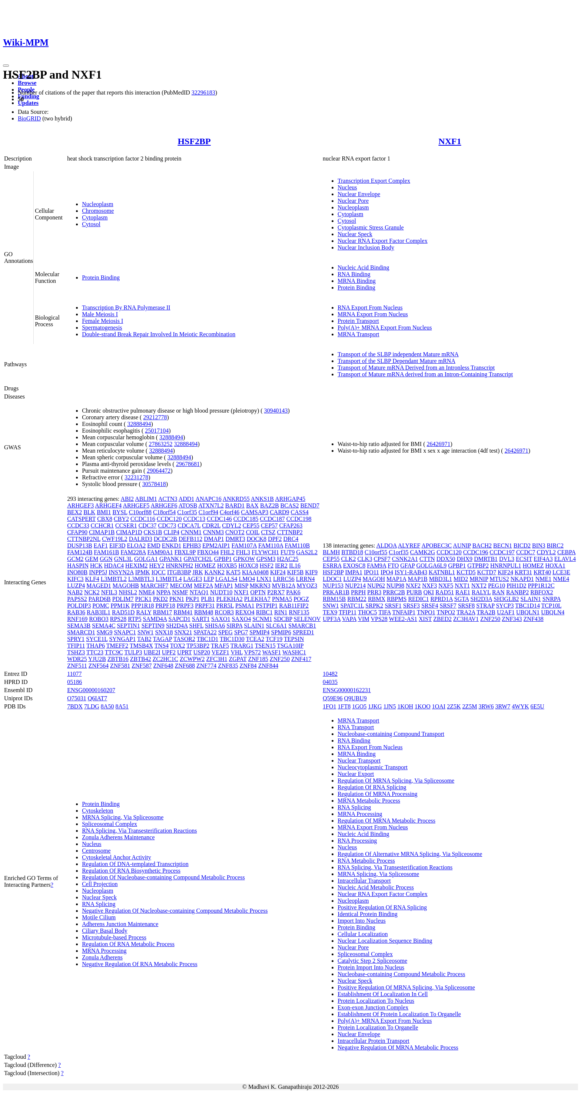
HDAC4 (114, 565)
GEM (92, 559)
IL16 (295, 565)
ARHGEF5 (136, 505)
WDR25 (77, 659)
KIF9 (311, 572)
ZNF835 (228, 665)
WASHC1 (294, 652)
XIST (425, 619)
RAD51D (123, 612)
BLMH (331, 552)
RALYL (481, 592)
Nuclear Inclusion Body (366, 247)
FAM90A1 (160, 552)
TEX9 (330, 612)
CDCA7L (188, 525)
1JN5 (390, 706)
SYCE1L (96, 639)
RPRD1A (441, 599)
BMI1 (104, 512)
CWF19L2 (114, 539)
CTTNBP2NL (83, 539)
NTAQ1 (199, 592)
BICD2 (522, 545)
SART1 (201, 619)
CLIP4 (171, 532)
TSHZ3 (76, 652)
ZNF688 (185, 665)
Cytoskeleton (97, 810)
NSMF (180, 592)
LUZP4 (76, 585)
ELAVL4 (565, 559)
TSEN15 (265, 645)
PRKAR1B (336, 592)
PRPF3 (185, 605)
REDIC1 (418, 599)
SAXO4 (241, 619)
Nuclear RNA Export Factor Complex (383, 241)
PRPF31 (205, 605)
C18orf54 (164, 512)
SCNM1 (262, 619)
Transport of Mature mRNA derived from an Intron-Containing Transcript (425, 374)
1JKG (375, 706)
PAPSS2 (77, 599)
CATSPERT (81, 519)
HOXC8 (248, 565)
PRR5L (225, 605)
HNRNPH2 (179, 565)
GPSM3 (266, 559)
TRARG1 (241, 645)
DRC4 (290, 539)
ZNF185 (258, 659)
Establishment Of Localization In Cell (383, 994)
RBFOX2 (541, 592)
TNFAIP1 (403, 612)
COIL (253, 532)
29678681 (188, 464)
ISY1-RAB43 (411, 572)
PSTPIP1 (267, 605)
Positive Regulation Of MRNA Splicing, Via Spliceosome (406, 987)
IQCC (159, 572)
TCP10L (551, 605)
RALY (143, 612)
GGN (106, 559)
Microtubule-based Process (114, 937)
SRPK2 (374, 605)
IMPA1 (353, 572)
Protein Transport (358, 321)
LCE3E (561, 572)
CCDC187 (272, 519)
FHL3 (243, 552)
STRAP (485, 605)
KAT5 (233, 572)
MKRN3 (260, 585)
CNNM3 (213, 532)
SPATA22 (205, 632)
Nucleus (347, 187)
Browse (27, 83)
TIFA (384, 612)
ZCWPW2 (192, 659)
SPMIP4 (259, 632)
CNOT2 (235, 532)
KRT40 (542, 572)
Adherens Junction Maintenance (120, 924)
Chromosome (98, 211)
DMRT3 (235, 539)
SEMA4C (103, 625)
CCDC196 (475, 552)
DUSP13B (79, 545)
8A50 (107, 706)
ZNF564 (99, 665)
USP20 (201, 652)
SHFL (196, 625)
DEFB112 (190, 539)
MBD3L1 (440, 579)
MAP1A (396, 579)
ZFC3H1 (217, 659)
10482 (330, 674)
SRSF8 (466, 605)
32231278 (136, 477)
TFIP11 (76, 645)
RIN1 (281, 612)
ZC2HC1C (165, 659)
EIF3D (117, 545)
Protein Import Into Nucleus (371, 967)
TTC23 (94, 652)
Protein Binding (101, 277)
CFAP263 (290, 525)
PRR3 (374, 592)
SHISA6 (215, 625)
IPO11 (371, 572)
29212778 (155, 417)
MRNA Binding (357, 281)
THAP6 (95, 645)
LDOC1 (332, 579)
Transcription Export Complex (374, 181)
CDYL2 (231, 525)
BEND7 (309, 505)
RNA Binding (354, 274)
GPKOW (244, 559)
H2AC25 (288, 559)
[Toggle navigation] (6, 66)
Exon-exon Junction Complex (373, 1007)
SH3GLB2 (506, 599)
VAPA (349, 619)
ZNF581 (120, 665)
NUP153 (333, 585)
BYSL (119, 512)
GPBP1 (223, 559)
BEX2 (74, 512)
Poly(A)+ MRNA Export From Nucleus (385, 327)
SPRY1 (75, 639)
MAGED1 (98, 585)
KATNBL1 (442, 572)
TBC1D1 (208, 639)
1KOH (405, 706)
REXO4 (245, 612)
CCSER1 (126, 525)
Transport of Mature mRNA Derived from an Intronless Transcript (416, 367)
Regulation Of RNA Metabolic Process (128, 944)
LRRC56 (284, 579)
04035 (330, 682)
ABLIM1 (146, 499)
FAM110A (270, 545)
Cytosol (91, 224)
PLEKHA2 (229, 599)
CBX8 (104, 519)
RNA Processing (357, 840)
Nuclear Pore (353, 201)
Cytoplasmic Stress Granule (371, 227)
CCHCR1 (102, 525)
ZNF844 (268, 665)
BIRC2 (555, 545)
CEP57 (269, 525)
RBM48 (203, 612)
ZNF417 (301, 659)
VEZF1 (220, 652)
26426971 (438, 444)
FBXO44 (208, 552)
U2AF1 (506, 612)
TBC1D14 (527, 605)
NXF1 (449, 141)
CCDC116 (142, 519)
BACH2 (482, 545)
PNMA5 (282, 599)
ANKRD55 (236, 499)
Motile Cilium (99, 917)
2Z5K (454, 706)
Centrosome (96, 850)
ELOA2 (136, 545)
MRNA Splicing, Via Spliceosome (122, 817)
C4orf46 (229, 512)
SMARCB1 (302, 625)
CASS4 (300, 512)
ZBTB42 (140, 659)
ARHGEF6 (164, 505)
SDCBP (283, 619)
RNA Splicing (98, 904)
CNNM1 (191, 532)
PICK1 (143, 599)
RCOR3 (224, 612)
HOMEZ (205, 565)
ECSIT (524, 559)
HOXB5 (227, 565)
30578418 (154, 484)
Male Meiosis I (100, 314)
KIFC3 (75, 579)
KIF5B (295, 572)
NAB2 (75, 592)
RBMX (376, 599)
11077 (74, 674)
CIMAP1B (101, 532)
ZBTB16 (118, 659)
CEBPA (566, 552)
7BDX (75, 706)
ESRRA (332, 565)
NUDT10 (221, 592)
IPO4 (387, 572)
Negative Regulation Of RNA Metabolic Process (139, 964)
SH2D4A (177, 625)
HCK (96, 565)
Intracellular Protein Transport (373, 1041)
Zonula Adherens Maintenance (118, 837)
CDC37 (148, 525)
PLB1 (208, 599)
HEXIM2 (136, 565)
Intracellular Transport (364, 880)
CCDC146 (219, 519)
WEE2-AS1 (403, 619)
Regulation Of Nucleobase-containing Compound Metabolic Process (163, 877)
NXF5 (445, 585)
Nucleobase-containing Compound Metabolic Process (401, 974)
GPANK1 (170, 559)
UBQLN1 (528, 612)
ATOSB (188, 505)
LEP (208, 579)
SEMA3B (78, 625)
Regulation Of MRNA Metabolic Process (386, 820)
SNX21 (183, 632)
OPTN (258, 592)
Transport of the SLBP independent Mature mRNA (398, 354)
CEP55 (251, 525)
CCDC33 (78, 525)
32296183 (203, 92)
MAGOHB (126, 585)
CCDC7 (525, 552)
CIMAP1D (129, 532)
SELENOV (307, 619)
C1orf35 (187, 512)
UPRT (184, 652)
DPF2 (275, 539)
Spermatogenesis (102, 327)
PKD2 (160, 599)
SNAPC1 (125, 632)
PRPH (358, 592)
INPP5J (98, 572)
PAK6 (293, 592)
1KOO (423, 706)
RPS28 (118, 619)
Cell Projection (99, 884)
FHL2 (227, 552)
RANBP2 (517, 592)
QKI (429, 592)
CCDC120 (169, 519)
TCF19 (274, 639)
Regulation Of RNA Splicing (372, 787)
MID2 (461, 579)
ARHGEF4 (108, 505)
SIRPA (234, 625)
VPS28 (379, 619)
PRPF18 (165, 605)
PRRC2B (394, 592)
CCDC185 (246, 519)
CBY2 (121, 519)
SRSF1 (393, 605)
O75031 (76, 698)
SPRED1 (303, 632)
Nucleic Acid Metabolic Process (376, 887)
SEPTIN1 (128, 625)
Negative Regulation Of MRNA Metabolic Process (398, 1047)
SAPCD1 (180, 619)
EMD (153, 545)
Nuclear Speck (355, 234)
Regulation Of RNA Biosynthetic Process (131, 870)
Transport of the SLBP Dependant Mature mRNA (396, 361)
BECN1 (502, 545)
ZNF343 (512, 619)
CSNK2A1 (405, 559)
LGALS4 (226, 579)
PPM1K (120, 605)
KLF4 (92, 579)
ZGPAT (237, 659)
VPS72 (252, 652)
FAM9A (376, 565)
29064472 (158, 470)
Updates (28, 103)
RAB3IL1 (98, 612)
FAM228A (133, 552)
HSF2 (266, 565)
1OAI (438, 706)
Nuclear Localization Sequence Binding (385, 941)
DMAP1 (214, 539)
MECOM (181, 585)
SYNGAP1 (122, 639)
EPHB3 (192, 545)
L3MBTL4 (169, 579)
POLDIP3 (79, 605)
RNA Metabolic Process (366, 860)
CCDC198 (299, 519)
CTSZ (268, 532)
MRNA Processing (104, 951)
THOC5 (367, 612)
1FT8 (344, 706)
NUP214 (355, 585)
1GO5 (359, 706)
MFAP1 (224, 585)
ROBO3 (98, 619)
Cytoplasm (94, 217)
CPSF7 (382, 559)
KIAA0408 (255, 572)
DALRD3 (140, 539)
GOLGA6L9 (431, 565)
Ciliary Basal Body (104, 931)
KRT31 (523, 572)
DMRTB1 (486, 559)
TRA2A (465, 612)
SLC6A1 (276, 625)
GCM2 (75, 559)
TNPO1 (426, 612)
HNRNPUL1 (505, 565)
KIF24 (278, 572)
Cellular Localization (363, 934)
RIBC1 (264, 612)
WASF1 (271, 652)
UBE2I (151, 652)
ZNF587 (142, 665)
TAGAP (162, 639)
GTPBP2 (478, 565)
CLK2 (348, 559)
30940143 (276, 410)
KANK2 (215, 572)
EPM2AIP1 (216, 545)
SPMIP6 (281, 632)
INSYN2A (121, 572)
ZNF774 (206, 665)
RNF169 (77, 619)
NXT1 (462, 585)
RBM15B (334, 599)
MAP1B (417, 579)
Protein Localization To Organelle (378, 1027)
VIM (363, 619)
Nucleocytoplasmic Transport (373, 767)
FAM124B (79, 552)
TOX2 (177, 645)
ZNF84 (247, 665)
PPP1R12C (541, 585)
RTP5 (134, 619)
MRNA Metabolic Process (369, 800)
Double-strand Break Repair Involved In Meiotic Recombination (158, 334)
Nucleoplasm (97, 204)
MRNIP (478, 579)
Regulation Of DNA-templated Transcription (135, 864)
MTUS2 (499, 579)
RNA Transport (356, 727)
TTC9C (114, 652)
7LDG (91, 706)
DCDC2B (165, 539)
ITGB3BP (179, 572)
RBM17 (162, 612)
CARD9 (279, 512)
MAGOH (374, 579)
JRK (197, 572)
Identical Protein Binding (368, 914)
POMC (100, 605)
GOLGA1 (146, 559)
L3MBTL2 (114, 579)
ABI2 (127, 499)
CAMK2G (422, 552)
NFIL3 (109, 592)
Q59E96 (332, 698)
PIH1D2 (516, 585)
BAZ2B (269, 505)
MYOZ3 (307, 585)
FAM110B (297, 545)
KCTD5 (466, 572)
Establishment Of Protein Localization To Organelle (399, 1014)
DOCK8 (256, 539)
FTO (393, 565)
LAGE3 (192, 579)
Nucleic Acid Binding (363, 267)
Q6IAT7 (97, 698)
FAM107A (244, 545)
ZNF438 (534, 619)
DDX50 (445, 559)
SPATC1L (352, 605)
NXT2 (479, 585)
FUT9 (287, 552)
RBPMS (396, 599)
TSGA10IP (290, 645)
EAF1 (101, 545)
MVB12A (283, 585)
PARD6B (100, 599)
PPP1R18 (142, 605)
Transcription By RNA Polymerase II (126, 307)
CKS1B (153, 532)
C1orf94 (208, 512)
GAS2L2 (307, 552)
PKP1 (192, 599)
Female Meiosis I (102, 321)
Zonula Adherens (102, 957)
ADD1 (187, 499)
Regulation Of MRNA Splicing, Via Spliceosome (396, 780)
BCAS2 (289, 505)
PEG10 (496, 585)
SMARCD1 (81, 632)
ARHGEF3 (80, 505)
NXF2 (413, 585)
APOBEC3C (436, 545)
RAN (498, 592)
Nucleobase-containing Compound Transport (391, 734)
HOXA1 (555, 565)
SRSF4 (429, 605)
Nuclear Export (356, 774)
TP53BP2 (197, 645)
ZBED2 (442, 619)
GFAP (407, 565)
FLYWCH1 (265, 552)
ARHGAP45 (290, 499)
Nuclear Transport (359, 760)
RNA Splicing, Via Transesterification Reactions (139, 830)
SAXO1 (220, 619)
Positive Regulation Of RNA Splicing (382, 907)
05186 (74, 682)
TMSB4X (141, 645)
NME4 (147, 592)
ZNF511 (77, 665)
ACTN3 (167, 499)
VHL (237, 652)
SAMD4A (155, 619)
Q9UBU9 (355, 698)
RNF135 (299, 612)
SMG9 (105, 632)
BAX (252, 505)
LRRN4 (305, 579)
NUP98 (395, 585)
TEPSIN (294, 639)
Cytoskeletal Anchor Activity (116, 857)
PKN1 (176, 599)
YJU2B (97, 659)
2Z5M (469, 706)
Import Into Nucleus (362, 921)
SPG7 (241, 632)
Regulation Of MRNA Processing (378, 794)
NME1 (543, 579)
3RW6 (486, 706)
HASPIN (78, 565)
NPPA (163, 592)
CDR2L (211, 525)
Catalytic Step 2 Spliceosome (372, 961)
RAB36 (76, 612)
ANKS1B (262, 499)
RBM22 (356, 599)
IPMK (142, 572)
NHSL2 (128, 592)
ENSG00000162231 (347, 690)
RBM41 (183, 612)
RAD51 (444, 592)
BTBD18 (352, 552)
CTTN (427, 559)
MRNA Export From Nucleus (373, 314)
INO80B (77, 572)
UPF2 (169, 652)
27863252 (161, 444)
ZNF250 (280, 659)
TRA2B (486, 612)
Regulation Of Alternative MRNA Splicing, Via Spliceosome (410, 854)
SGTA (461, 599)
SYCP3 (505, 605)
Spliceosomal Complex (109, 824)
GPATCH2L (198, 559)
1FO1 (329, 706)
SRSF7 (448, 605)
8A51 (122, 706)
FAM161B (106, 552)
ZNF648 (163, 665)
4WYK (520, 706)
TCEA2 (255, 639)
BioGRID (29, 118)
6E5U (537, 706)
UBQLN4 (552, 612)
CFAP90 (77, 532)
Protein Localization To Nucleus (376, 1001)
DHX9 (464, 559)
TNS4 (162, 645)
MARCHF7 (154, 585)
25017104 (157, 430)
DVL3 (506, 559)
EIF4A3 (543, 559)
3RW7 (502, 706)
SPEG (225, 632)
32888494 (139, 424)
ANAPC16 (208, 499)
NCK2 (92, 592)
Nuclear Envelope (359, 194)
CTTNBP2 (290, 532)
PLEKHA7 (257, 599)
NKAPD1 (522, 579)
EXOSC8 (354, 565)
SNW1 (145, 632)
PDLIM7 (123, 599)
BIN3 (538, 545)
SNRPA (551, 599)
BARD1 (235, 505)
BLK (89, 512)
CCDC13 (194, 519)
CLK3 (364, 559)
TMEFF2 (117, 645)
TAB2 (144, 639)
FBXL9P (185, 552)
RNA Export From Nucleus (370, 307)
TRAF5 (220, 645)
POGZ (301, 599)
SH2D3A (481, 599)
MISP (241, 585)
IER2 (281, 565)
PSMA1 (245, 605)
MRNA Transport (358, 334)
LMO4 (247, 579)
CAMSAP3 (254, 512)
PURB (414, 592)
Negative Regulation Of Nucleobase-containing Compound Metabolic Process (175, 911)
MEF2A (203, 585)
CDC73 (167, 525)
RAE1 (462, 592)
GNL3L (123, 559)
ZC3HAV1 (466, 619)
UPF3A (332, 619)
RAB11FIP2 (293, 605)
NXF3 (429, 585)
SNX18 (164, 632)
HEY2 (157, 565)
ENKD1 (171, 545)
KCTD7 (487, 572)
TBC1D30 (232, 639)
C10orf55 (376, 552)
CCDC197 (502, 552)
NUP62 (376, 585)
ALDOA (386, 545)
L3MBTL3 (141, 579)
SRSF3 (411, 605)
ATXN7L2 (210, 505)
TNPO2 (445, 612)
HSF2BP (193, 141)
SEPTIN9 (153, 625)
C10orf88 (140, 512)
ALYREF (409, 545)
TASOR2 (184, 639)
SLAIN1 (254, 625)
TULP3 (133, 652)
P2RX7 (276, 592)
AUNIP (462, 545)
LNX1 (264, 579)
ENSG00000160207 (91, 690)
